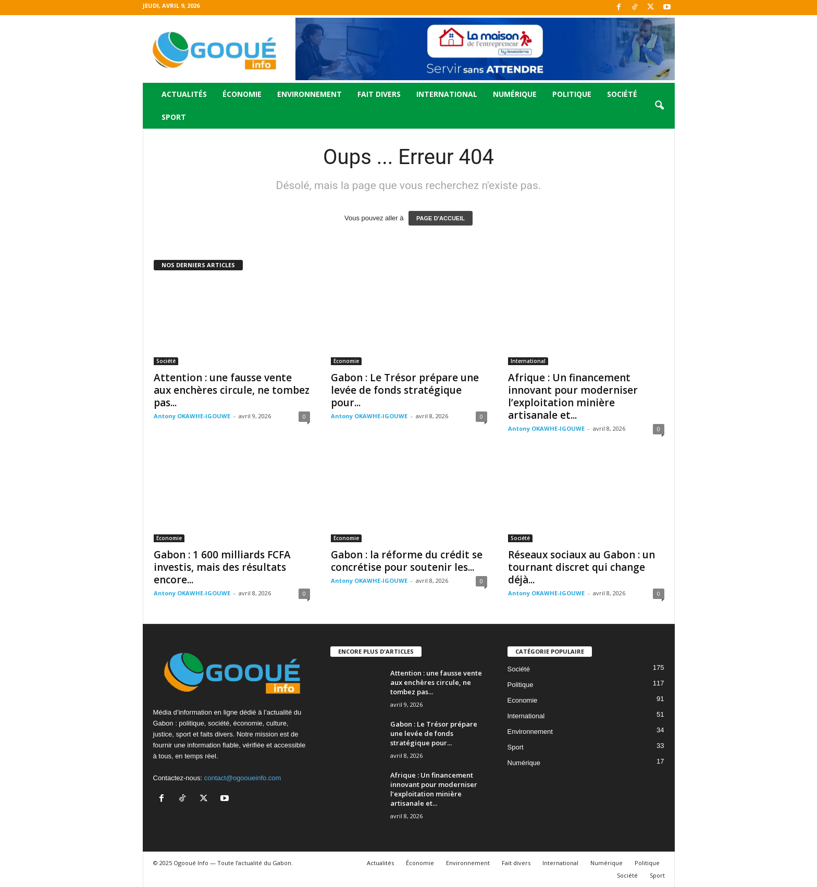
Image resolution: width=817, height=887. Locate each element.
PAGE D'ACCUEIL (440, 218)
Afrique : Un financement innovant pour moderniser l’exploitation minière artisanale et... (573, 396)
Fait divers (379, 94)
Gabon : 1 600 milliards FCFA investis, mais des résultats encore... (222, 567)
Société (622, 94)
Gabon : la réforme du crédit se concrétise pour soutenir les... (406, 561)
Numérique (515, 94)
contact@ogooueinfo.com (242, 778)
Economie (346, 361)
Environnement (309, 94)
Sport (174, 117)
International (446, 94)
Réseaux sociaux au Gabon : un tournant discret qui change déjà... (581, 567)
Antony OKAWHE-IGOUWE (192, 416)
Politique (571, 94)
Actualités (184, 94)
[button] (659, 105)
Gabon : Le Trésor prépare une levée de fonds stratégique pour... (405, 390)
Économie (242, 94)
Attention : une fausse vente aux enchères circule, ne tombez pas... (232, 390)
